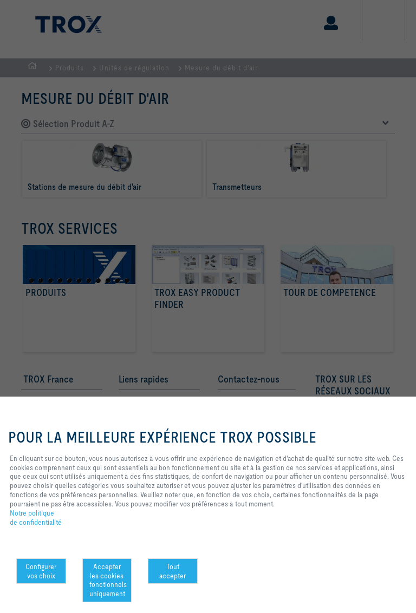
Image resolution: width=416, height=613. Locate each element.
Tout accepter (172, 571)
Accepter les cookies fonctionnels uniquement (108, 580)
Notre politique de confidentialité (36, 518)
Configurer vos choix (40, 571)
